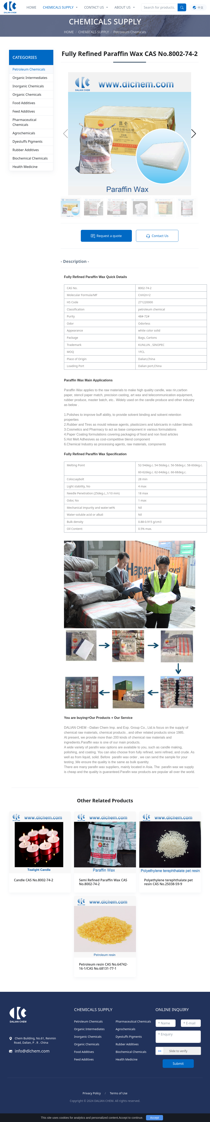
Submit (178, 1063)
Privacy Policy (92, 1093)
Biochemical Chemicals (30, 158)
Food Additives (24, 103)
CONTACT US (94, 7)
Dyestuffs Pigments (27, 141)
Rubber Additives (26, 150)
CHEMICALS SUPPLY (58, 7)
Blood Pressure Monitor (32, 1110)
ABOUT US (122, 7)
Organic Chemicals (27, 94)
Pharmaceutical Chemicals (24, 122)
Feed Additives (24, 111)
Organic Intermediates (30, 77)
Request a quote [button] (106, 236)
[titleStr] (165, 1023)
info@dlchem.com (32, 1051)
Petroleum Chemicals (29, 69)
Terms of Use (119, 1093)
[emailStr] (191, 1023)
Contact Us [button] (157, 236)
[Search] (159, 7)
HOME (31, 7)
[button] (193, 133)
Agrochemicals (24, 133)
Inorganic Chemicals (28, 86)
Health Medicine (25, 166)
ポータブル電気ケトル (68, 1110)
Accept (154, 1117)
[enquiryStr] (178, 1036)
